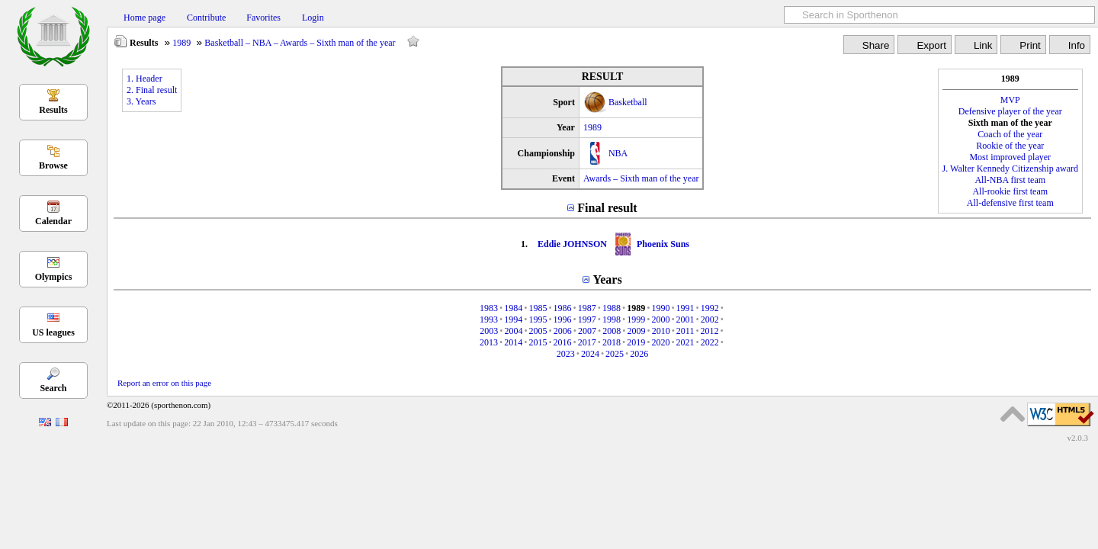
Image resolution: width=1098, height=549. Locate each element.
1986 (563, 308)
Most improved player (1010, 157)
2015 (537, 342)
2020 (660, 342)
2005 (538, 331)
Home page (144, 17)
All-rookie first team (1010, 191)
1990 (660, 308)
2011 (685, 331)
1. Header (144, 78)
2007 (587, 331)
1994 (513, 319)
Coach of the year (1010, 134)
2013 (489, 342)
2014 (513, 342)
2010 (661, 331)
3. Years (141, 101)
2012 (710, 331)
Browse (53, 165)
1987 (587, 308)
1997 (587, 319)
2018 (611, 342)
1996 (563, 319)
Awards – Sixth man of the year (641, 178)
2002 (710, 319)
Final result (607, 207)
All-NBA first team (1009, 180)
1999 (636, 319)
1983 (489, 308)
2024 (590, 353)
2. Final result (152, 90)
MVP (1010, 100)
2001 (685, 319)
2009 (636, 331)
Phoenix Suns (663, 244)
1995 (537, 319)
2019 (636, 342)
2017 (587, 342)
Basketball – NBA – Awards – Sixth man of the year (299, 42)
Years (606, 279)
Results (53, 109)
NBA (618, 153)
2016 (563, 342)
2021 (685, 342)
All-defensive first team (1010, 202)
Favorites (263, 17)
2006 (563, 331)
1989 (181, 42)
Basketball (627, 102)
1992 (710, 308)
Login (313, 17)
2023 (566, 353)
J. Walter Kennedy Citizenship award (1010, 168)
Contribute (206, 17)
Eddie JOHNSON (572, 244)
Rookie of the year (1010, 145)
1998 (611, 319)
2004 (513, 331)
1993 (489, 319)
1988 (611, 308)
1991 (685, 308)
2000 (660, 319)
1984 (513, 308)
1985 (537, 308)
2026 (639, 353)
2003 (489, 331)
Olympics (53, 276)
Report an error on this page (164, 382)
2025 (614, 353)
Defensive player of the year (1010, 111)
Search (53, 388)
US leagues (53, 332)
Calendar (53, 221)
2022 (710, 342)
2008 (611, 331)
